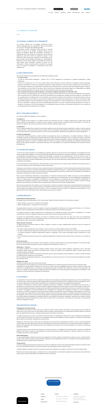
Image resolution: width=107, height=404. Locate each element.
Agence (57, 12)
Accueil (51, 12)
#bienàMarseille (42, 8)
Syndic (69, 12)
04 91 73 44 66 (20, 8)
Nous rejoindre (74, 9)
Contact (88, 12)
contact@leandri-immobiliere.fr (31, 8)
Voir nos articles (53, 381)
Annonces (63, 12)
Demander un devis (58, 9)
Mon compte (86, 9)
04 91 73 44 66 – (58, 399)
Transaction (76, 12)
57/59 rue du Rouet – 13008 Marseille (61, 397)
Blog (82, 12)
